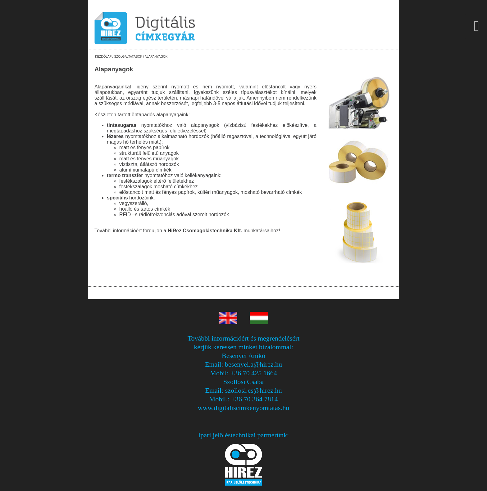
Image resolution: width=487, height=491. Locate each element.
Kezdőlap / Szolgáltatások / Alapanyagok (131, 56)
